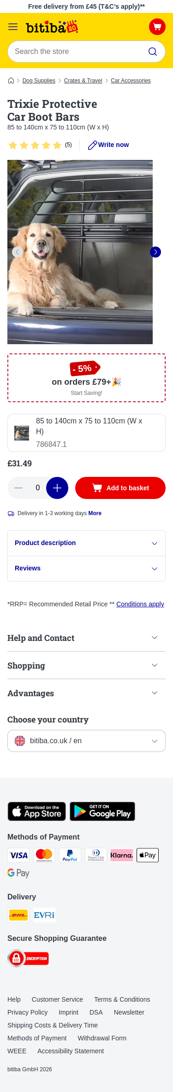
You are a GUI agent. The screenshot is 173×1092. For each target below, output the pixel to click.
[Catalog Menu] (13, 27)
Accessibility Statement (70, 1051)
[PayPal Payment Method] (70, 856)
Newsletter (129, 1012)
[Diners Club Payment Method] (96, 856)
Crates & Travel (83, 80)
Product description (86, 543)
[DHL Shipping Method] (18, 916)
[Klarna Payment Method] (122, 856)
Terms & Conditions (122, 999)
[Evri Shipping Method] (44, 916)
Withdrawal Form (102, 1038)
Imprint (68, 1012)
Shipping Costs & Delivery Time (52, 1025)
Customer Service (57, 999)
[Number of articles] (37, 488)
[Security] (28, 959)
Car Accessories (131, 80)
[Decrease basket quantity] (18, 488)
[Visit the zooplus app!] (36, 818)
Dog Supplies (39, 80)
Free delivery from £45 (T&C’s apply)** (86, 6)
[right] (155, 252)
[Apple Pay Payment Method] (148, 856)
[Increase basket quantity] (57, 488)
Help (14, 999)
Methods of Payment (36, 1038)
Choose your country (48, 719)
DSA (96, 1012)
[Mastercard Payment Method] (44, 856)
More (94, 513)
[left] (17, 252)
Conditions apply (140, 604)
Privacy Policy (27, 1012)
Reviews (86, 568)
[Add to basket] (120, 488)
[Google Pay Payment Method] (18, 875)
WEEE (16, 1051)
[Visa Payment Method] (18, 856)
